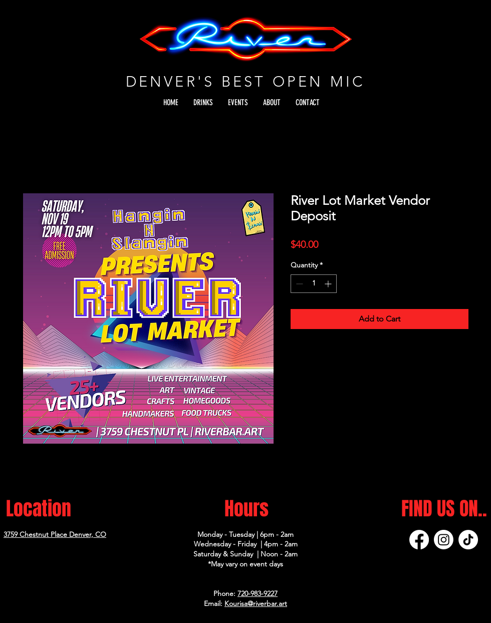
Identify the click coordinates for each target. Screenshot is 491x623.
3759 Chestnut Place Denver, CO (55, 534)
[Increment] (329, 283)
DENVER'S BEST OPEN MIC (245, 81)
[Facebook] (419, 539)
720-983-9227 (257, 593)
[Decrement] (298, 283)
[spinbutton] (314, 283)
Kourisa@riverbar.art (255, 603)
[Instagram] (443, 539)
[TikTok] (468, 539)
